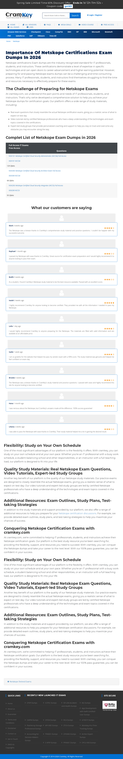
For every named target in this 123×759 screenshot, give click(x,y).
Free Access (107, 24)
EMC (69, 32)
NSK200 (36, 185)
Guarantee (12, 714)
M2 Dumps (86, 703)
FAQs (47, 24)
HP (77, 32)
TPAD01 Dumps (51, 734)
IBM (85, 32)
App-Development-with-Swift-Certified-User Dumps (88, 711)
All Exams (13, 27)
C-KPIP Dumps (51, 742)
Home (11, 24)
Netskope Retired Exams (19, 682)
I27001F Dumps (88, 720)
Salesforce (20, 36)
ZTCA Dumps (68, 725)
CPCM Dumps (50, 720)
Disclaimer (12, 728)
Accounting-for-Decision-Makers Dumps (32, 737)
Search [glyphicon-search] (75, 15)
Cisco (48, 32)
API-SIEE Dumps (51, 725)
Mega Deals (64, 24)
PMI (9, 36)
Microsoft (96, 32)
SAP (31, 36)
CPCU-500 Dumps (89, 742)
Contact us (12, 733)
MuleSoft (109, 32)
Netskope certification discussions (77, 513)
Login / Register (94, 15)
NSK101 (37, 156)
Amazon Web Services (17, 32)
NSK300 (35, 171)
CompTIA (59, 32)
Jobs (30, 27)
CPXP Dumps (32, 703)
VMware (41, 36)
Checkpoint (36, 32)
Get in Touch (13, 739)
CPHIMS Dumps (69, 734)
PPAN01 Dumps (69, 742)
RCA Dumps (68, 720)
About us (11, 709)
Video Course (86, 24)
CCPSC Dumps (51, 703)
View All (53, 36)
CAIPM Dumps (32, 720)
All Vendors (30, 24)
